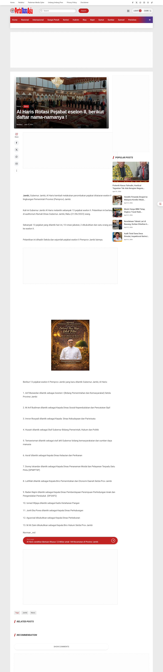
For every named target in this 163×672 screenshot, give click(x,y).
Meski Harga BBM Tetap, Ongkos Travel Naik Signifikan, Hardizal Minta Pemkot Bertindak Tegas (135, 210)
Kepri (92, 20)
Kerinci (66, 20)
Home (12, 2)
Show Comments (61, 647)
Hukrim (76, 20)
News (26, 106)
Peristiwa (132, 20)
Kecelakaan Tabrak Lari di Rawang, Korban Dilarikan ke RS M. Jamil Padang (136, 223)
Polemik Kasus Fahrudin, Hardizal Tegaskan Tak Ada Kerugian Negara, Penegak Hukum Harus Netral (128, 187)
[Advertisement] (81, 50)
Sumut (101, 20)
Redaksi (21, 2)
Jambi (25, 613)
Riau (84, 20)
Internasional (38, 20)
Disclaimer (84, 2)
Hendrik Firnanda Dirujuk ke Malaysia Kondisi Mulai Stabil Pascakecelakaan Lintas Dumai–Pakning (135, 198)
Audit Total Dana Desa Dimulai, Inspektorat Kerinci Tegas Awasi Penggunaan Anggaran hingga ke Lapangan (135, 235)
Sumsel (121, 20)
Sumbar (111, 20)
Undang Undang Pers (55, 2)
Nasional (25, 20)
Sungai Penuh (53, 20)
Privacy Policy (72, 2)
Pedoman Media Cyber (36, 2)
